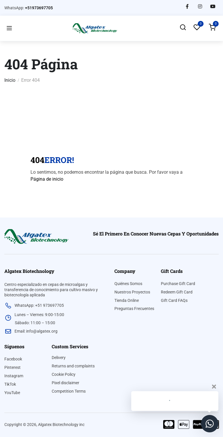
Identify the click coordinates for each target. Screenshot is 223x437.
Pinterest (12, 367)
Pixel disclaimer (65, 382)
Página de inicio (46, 179)
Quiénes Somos (128, 283)
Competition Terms (69, 391)
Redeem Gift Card (177, 292)
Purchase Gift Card (178, 283)
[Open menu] (9, 28)
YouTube (12, 392)
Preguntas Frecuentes (134, 308)
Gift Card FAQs (174, 300)
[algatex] (36, 236)
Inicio (9, 80)
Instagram (13, 375)
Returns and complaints (73, 366)
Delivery (59, 357)
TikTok (10, 384)
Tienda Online (126, 300)
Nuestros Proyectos (132, 292)
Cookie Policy (63, 374)
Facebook (13, 359)
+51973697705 (39, 8)
